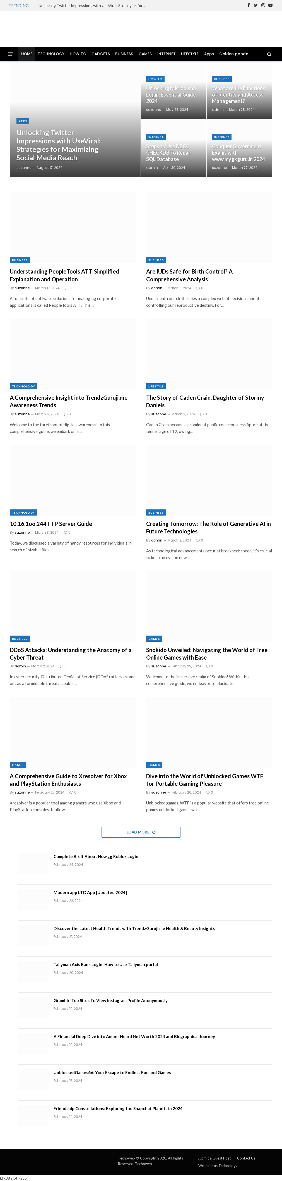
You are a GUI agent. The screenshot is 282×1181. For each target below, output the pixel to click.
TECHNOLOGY (51, 54)
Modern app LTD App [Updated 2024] (90, 892)
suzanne (23, 167)
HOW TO (78, 54)
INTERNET (166, 54)
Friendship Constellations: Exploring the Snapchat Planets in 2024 (118, 1108)
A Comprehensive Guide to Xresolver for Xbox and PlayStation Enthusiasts (68, 780)
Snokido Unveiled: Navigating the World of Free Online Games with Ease (206, 653)
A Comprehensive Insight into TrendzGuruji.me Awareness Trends (68, 401)
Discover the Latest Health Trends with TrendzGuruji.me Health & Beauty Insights (134, 928)
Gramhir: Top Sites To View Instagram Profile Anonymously (111, 1000)
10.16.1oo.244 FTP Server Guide (51, 523)
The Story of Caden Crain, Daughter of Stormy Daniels (205, 401)
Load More (141, 832)
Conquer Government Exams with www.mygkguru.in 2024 (238, 152)
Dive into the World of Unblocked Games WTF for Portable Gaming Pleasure (204, 780)
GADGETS (100, 54)
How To (155, 79)
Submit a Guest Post (214, 1158)
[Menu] (10, 54)
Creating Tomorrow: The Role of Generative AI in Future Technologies (208, 527)
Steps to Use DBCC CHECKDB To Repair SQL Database (168, 152)
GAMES (145, 54)
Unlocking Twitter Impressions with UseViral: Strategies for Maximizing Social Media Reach (94, 5)
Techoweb (143, 1163)
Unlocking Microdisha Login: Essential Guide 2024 (171, 94)
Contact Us (246, 1158)
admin (152, 167)
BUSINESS (124, 54)
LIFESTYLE (190, 54)
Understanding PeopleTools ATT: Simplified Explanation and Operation (64, 275)
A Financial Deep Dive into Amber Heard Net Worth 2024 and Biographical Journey (134, 1036)
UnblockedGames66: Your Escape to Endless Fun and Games (112, 1072)
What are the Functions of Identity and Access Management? (238, 94)
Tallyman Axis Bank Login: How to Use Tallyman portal (106, 964)
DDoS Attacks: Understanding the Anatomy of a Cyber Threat (71, 653)
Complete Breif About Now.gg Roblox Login (96, 856)
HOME (27, 54)
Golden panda (234, 54)
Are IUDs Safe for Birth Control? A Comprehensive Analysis (189, 275)
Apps (209, 54)
